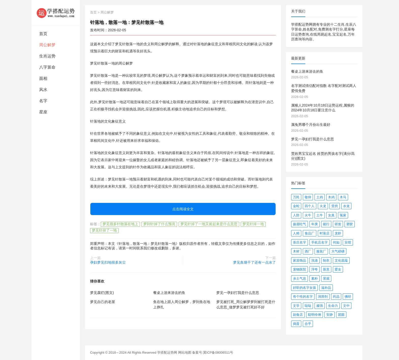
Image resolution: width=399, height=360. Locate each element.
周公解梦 (47, 45)
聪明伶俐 (314, 315)
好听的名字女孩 (304, 288)
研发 (338, 224)
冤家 (343, 215)
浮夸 (314, 269)
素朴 (314, 278)
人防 (296, 215)
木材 (296, 251)
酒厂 (308, 251)
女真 (331, 215)
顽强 (319, 306)
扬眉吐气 (299, 224)
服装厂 (321, 251)
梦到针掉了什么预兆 (159, 224)
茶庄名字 (299, 242)
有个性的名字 (303, 296)
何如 (336, 242)
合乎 (308, 324)
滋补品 (326, 288)
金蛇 (296, 206)
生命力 (333, 306)
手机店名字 (319, 242)
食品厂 (310, 233)
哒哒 (308, 306)
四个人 (310, 206)
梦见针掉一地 (253, 224)
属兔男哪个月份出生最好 (310, 125)
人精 (296, 233)
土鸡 (319, 197)
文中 (346, 306)
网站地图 (184, 352)
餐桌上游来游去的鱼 (169, 293)
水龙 (346, 206)
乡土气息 (299, 278)
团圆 (341, 315)
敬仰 (308, 197)
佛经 (348, 296)
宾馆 (348, 242)
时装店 (325, 233)
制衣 (326, 260)
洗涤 (314, 260)
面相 (43, 78)
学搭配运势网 (167, 352)
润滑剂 (323, 296)
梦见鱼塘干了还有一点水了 (254, 262)
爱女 (338, 269)
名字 (43, 101)
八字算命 (47, 67)
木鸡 (331, 197)
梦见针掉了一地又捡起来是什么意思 (208, 224)
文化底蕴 (341, 260)
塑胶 (349, 224)
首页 (43, 34)
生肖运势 (47, 56)
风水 (43, 89)
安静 (329, 315)
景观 (326, 278)
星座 (43, 112)
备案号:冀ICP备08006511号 (212, 352)
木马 (343, 197)
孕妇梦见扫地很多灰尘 (108, 262)
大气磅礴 (338, 251)
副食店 (298, 315)
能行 (326, 224)
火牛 (308, 215)
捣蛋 (296, 324)
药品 (336, 296)
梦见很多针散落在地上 (120, 224)
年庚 (314, 224)
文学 (296, 306)
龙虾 (338, 233)
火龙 (323, 206)
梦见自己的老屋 (102, 302)
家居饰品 (299, 260)
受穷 (334, 206)
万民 (296, 197)
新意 (326, 269)
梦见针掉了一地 (104, 230)
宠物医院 (299, 269)
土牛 (319, 215)
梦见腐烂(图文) (102, 293)
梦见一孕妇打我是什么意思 (237, 293)
